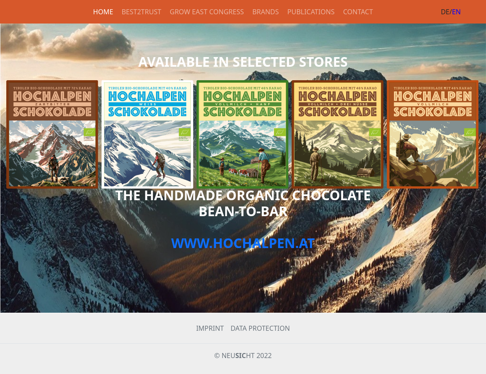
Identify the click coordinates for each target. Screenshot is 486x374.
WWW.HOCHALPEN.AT (243, 243)
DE (445, 11)
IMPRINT (210, 328)
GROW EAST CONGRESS (207, 11)
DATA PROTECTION (260, 328)
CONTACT (358, 11)
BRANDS (265, 11)
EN (456, 11)
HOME (103, 11)
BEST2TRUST (141, 11)
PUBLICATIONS (311, 11)
